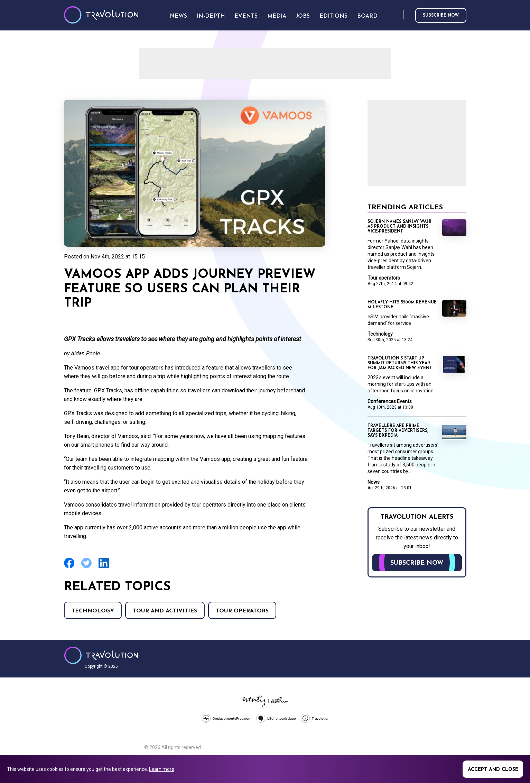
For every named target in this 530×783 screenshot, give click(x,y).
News (374, 482)
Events (246, 16)
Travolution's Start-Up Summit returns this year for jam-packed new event (400, 363)
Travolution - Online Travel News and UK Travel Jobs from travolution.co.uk (101, 655)
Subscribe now (441, 15)
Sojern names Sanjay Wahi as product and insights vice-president (399, 227)
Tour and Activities (165, 611)
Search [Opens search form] (396, 15)
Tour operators (242, 611)
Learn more (161, 769)
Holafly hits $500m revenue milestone (402, 304)
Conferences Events (390, 401)
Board (367, 16)
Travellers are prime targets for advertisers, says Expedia (398, 431)
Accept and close (493, 769)
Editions (333, 16)
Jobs (303, 16)
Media (276, 16)
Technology (93, 611)
